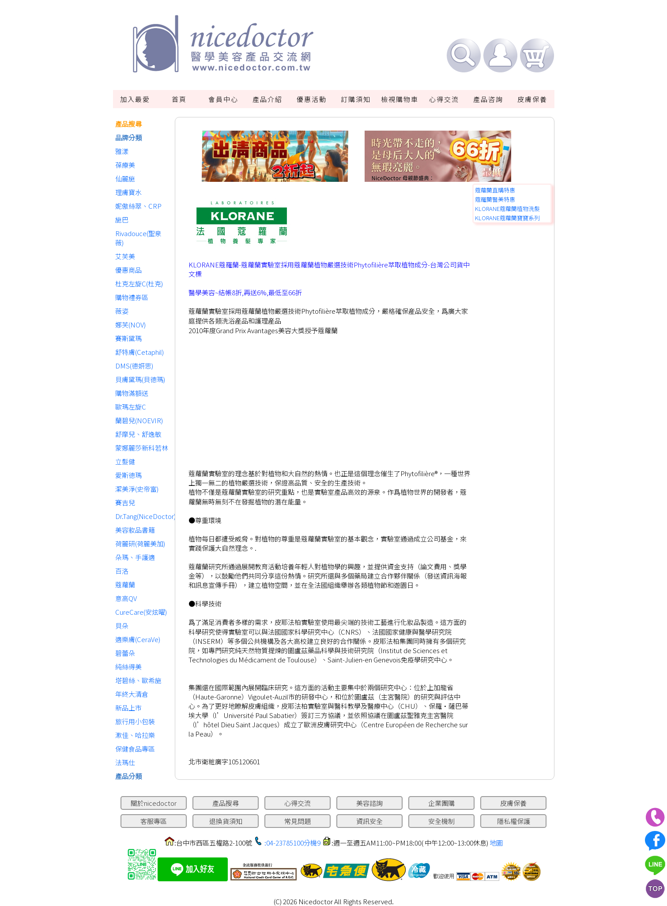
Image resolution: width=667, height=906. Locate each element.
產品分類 (128, 776)
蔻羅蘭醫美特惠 (495, 199)
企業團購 (441, 803)
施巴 (121, 219)
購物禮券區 (131, 297)
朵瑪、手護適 (135, 557)
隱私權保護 (513, 821)
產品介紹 (267, 99)
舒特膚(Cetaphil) (139, 352)
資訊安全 (369, 821)
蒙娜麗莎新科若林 (141, 447)
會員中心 (223, 99)
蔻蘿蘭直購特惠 (495, 190)
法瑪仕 (125, 762)
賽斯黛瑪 (128, 338)
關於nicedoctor (154, 803)
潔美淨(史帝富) (136, 488)
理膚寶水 (128, 192)
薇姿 (121, 311)
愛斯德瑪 (128, 475)
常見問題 (297, 821)
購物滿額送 (131, 393)
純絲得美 (128, 666)
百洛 (121, 570)
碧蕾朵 (125, 653)
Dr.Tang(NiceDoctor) (142, 516)
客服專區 (153, 821)
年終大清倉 (131, 694)
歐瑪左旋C (130, 406)
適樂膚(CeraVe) (137, 639)
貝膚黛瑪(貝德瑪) (140, 379)
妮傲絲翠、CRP (138, 206)
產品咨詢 (488, 99)
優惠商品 (128, 269)
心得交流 (444, 99)
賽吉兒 (125, 502)
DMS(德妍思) (134, 365)
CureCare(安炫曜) (141, 612)
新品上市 (128, 707)
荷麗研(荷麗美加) (140, 543)
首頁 (179, 99)
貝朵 (121, 625)
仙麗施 (125, 178)
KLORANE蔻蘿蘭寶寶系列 (507, 218)
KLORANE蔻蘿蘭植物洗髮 (507, 208)
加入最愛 (135, 99)
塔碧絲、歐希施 (138, 680)
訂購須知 (356, 99)
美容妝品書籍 (135, 529)
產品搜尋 (128, 123)
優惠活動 (312, 99)
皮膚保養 (532, 99)
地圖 (496, 842)
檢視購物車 (399, 99)
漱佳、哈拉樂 (135, 735)
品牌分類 (128, 137)
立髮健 (125, 461)
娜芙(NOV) (130, 324)
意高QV (126, 598)
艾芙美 (125, 256)
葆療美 (125, 164)
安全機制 (441, 821)
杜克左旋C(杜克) (139, 283)
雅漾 (121, 151)
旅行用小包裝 (135, 721)
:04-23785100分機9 (292, 842)
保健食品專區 (135, 748)
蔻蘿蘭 (125, 584)
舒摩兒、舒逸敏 (138, 434)
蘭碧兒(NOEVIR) (139, 420)
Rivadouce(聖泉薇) (138, 238)
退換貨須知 (225, 821)
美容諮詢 (369, 803)
